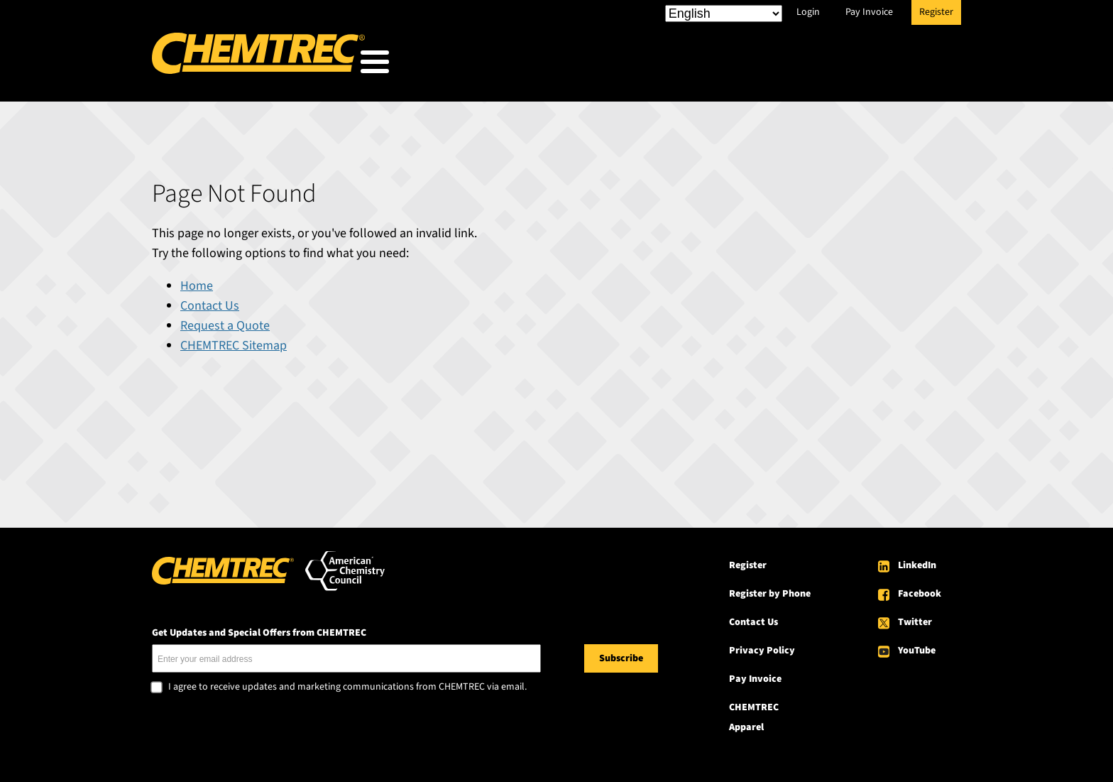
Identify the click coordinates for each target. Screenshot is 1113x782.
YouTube (917, 646)
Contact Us (209, 301)
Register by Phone (770, 589)
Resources (757, 65)
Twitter (915, 618)
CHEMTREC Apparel (754, 713)
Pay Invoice (869, 12)
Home (196, 281)
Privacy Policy (762, 646)
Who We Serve (540, 65)
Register (936, 12)
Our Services (653, 65)
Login (808, 12)
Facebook (919, 589)
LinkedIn (917, 561)
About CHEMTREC (875, 65)
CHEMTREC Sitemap (233, 341)
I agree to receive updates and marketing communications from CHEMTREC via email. (347, 683)
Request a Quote (225, 321)
